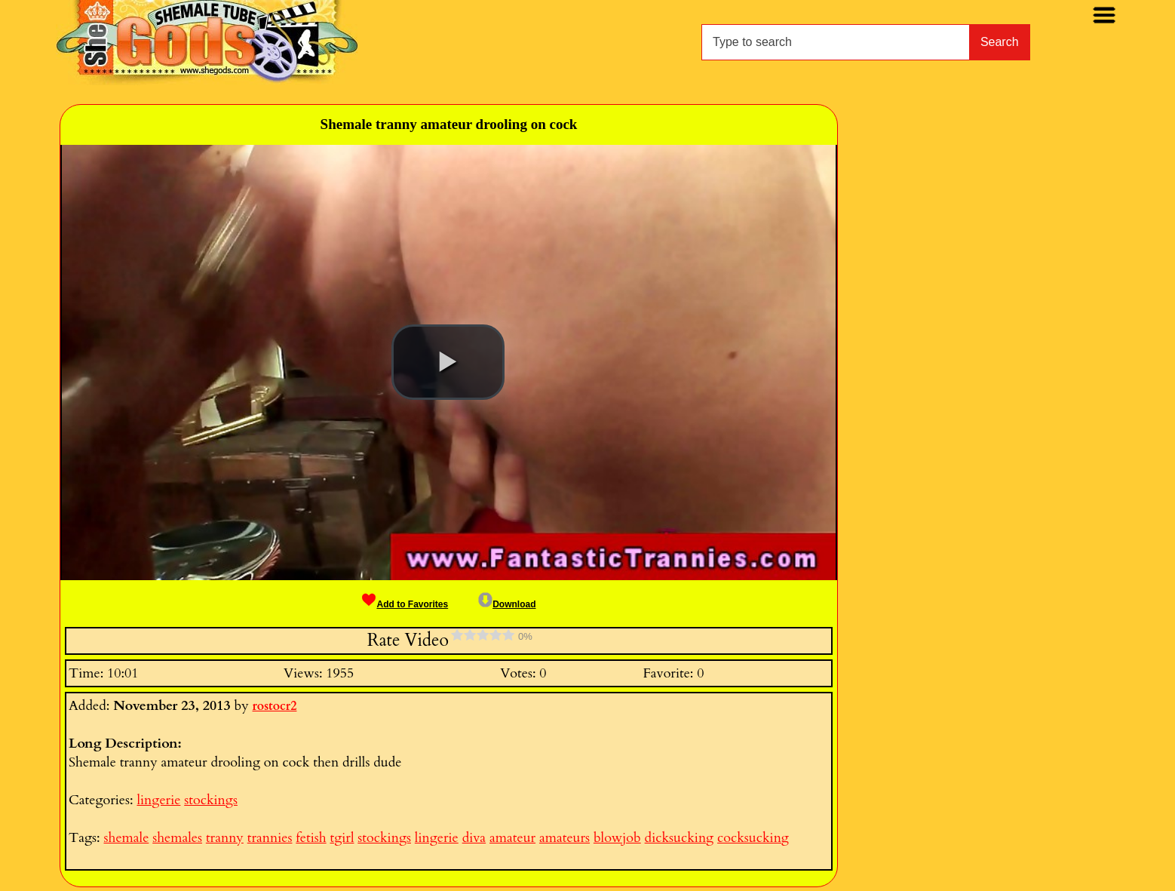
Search (999, 41)
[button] (448, 362)
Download (506, 604)
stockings (211, 800)
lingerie (158, 800)
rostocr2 (275, 706)
